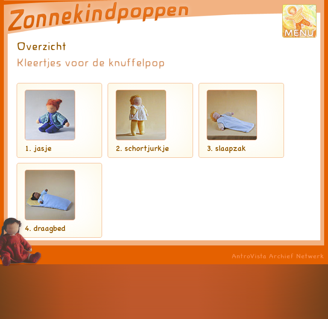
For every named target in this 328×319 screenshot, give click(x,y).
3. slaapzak (226, 148)
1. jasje (38, 148)
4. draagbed (45, 228)
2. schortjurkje (142, 148)
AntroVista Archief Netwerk (278, 256)
